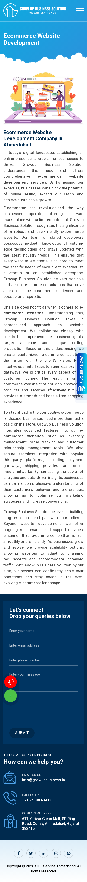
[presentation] (44, 707)
